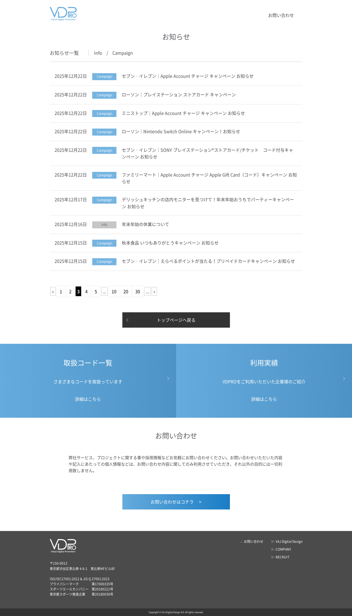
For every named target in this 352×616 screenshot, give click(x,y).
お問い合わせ (281, 15)
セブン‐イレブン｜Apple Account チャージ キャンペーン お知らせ (188, 76)
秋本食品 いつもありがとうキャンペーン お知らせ (170, 242)
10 (114, 291)
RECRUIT (282, 557)
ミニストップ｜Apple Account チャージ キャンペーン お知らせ (183, 113)
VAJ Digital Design (289, 541)
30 (137, 291)
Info (98, 52)
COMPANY (283, 549)
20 (125, 291)
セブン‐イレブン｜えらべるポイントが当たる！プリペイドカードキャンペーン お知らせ (208, 261)
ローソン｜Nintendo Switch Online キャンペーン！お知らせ (181, 131)
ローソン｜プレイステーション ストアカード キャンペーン (179, 94)
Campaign (122, 52)
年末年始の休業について (145, 224)
